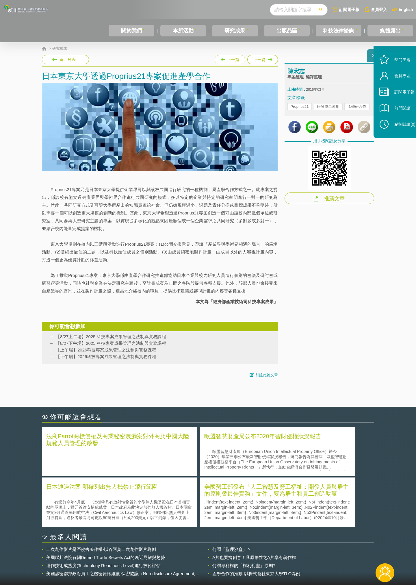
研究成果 (234, 30)
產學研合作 (357, 110)
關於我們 (131, 30)
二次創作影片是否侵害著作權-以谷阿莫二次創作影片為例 (101, 497)
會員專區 (396, 89)
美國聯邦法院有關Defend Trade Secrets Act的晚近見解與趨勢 (105, 505)
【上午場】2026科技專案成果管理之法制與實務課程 (106, 349)
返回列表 (68, 59)
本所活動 (183, 30)
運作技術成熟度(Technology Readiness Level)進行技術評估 (103, 513)
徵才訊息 (245, 553)
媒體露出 (390, 30)
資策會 (291, 553)
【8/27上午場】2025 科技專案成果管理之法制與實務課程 (111, 336)
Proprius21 (300, 110)
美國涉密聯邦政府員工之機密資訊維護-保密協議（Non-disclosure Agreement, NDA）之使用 (120, 522)
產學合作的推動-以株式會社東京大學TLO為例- (257, 521)
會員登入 (379, 9)
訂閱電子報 (349, 9)
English (406, 9)
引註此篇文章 (266, 375)
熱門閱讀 (396, 121)
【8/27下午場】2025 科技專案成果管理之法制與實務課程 (111, 343)
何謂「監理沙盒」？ (231, 497)
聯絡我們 (210, 561)
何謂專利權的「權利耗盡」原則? (243, 513)
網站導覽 (245, 561)
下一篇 (262, 58)
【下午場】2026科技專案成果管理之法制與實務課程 (106, 356)
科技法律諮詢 (338, 30)
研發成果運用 (328, 110)
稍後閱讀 (399, 137)
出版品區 (286, 30)
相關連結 (324, 553)
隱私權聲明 (212, 553)
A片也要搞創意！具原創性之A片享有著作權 (254, 505)
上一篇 (230, 58)
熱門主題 (396, 73)
